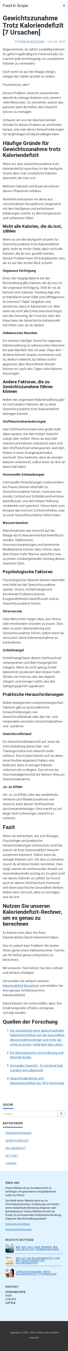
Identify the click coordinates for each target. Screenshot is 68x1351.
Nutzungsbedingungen (18, 1229)
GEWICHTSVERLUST (17, 1140)
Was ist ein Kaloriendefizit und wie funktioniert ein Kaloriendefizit (38, 1260)
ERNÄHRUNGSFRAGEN (18, 1133)
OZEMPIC (11, 1163)
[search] (61, 1114)
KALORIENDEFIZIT (16, 1148)
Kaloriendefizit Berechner (21, 986)
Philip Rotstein (32, 41)
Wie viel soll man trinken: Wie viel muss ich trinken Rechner (37, 1248)
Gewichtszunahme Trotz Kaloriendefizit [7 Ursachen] (36, 1273)
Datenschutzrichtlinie (17, 1224)
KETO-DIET (12, 1155)
